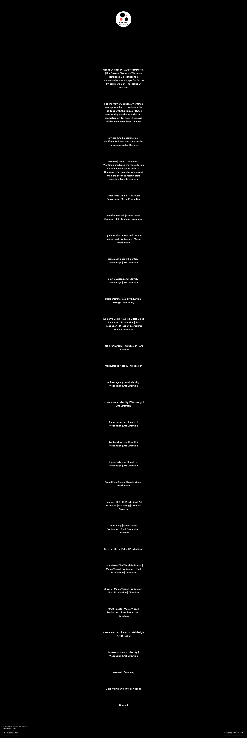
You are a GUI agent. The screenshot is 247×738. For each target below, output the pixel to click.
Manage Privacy (11, 733)
